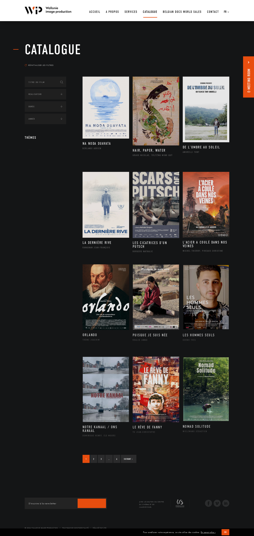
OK (225, 532)
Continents (34, 160)
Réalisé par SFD (100, 528)
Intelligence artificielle (43, 193)
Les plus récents (220, 62)
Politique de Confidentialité (75, 528)
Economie (33, 182)
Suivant (128, 459)
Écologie (33, 171)
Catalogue (53, 50)
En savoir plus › (208, 532)
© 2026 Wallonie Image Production (41, 528)
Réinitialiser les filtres (39, 65)
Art (30, 149)
